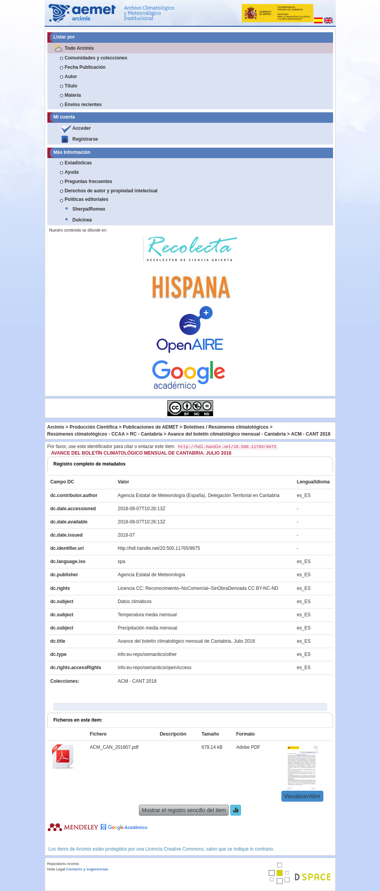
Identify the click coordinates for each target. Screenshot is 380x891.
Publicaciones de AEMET (150, 427)
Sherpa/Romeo (89, 209)
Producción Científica (93, 427)
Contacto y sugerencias (87, 869)
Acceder (82, 128)
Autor (71, 76)
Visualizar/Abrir (302, 796)
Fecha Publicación (85, 67)
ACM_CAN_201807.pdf (114, 747)
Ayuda (72, 172)
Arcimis (55, 427)
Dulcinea (82, 220)
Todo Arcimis (79, 48)
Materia (73, 95)
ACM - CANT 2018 (310, 434)
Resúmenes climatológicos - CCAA (86, 434)
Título (71, 86)
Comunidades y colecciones (96, 58)
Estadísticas (78, 163)
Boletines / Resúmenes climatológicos (226, 427)
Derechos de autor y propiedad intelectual (111, 191)
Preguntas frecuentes (89, 181)
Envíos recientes (83, 104)
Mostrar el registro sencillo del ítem (184, 810)
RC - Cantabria (146, 434)
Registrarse (85, 139)
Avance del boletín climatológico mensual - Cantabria (227, 434)
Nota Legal (56, 869)
